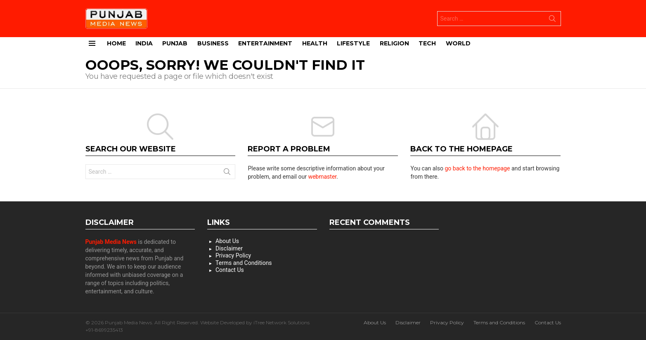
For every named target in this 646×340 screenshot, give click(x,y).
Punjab (174, 43)
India (144, 43)
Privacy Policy (233, 255)
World (458, 43)
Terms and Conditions (243, 263)
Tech (427, 43)
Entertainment (265, 43)
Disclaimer (229, 248)
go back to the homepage (477, 168)
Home (116, 43)
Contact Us (229, 270)
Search (552, 20)
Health (314, 43)
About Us (227, 241)
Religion (394, 43)
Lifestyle (353, 43)
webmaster (322, 176)
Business (213, 43)
